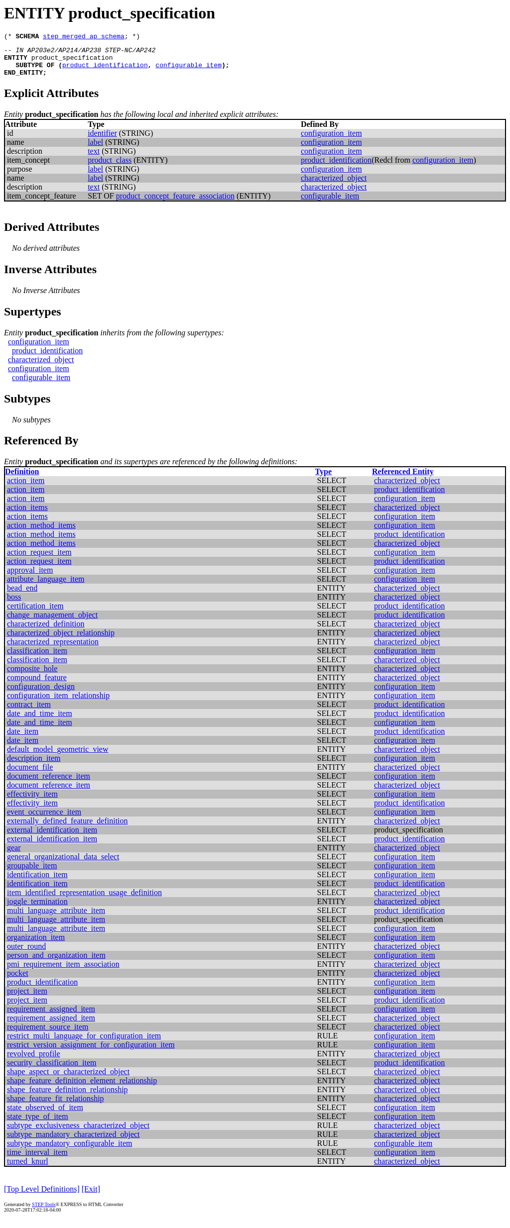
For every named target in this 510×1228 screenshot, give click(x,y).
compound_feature (37, 685)
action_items (27, 515)
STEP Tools (43, 1212)
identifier (102, 140)
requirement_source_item (48, 1034)
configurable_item (188, 70)
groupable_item (32, 873)
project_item (27, 998)
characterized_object (334, 185)
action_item (26, 488)
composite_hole (32, 676)
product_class (109, 167)
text (94, 158)
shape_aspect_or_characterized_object (68, 1079)
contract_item (29, 712)
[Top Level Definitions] (42, 1196)
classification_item (37, 658)
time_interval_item (37, 1159)
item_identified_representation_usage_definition (84, 900)
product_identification (105, 70)
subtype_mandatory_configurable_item (69, 1150)
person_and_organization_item (56, 962)
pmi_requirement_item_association (63, 971)
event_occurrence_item (44, 819)
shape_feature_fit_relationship (55, 1106)
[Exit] (91, 1196)
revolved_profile (33, 1061)
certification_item (35, 613)
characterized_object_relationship (61, 640)
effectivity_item (32, 801)
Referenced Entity (403, 479)
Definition (22, 479)
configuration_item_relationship (58, 703)
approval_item (30, 577)
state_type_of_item (37, 1124)
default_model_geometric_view (57, 756)
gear (14, 855)
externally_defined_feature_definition (67, 828)
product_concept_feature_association (175, 203)
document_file (30, 774)
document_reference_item (48, 783)
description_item (34, 765)
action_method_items (41, 532)
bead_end (22, 595)
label (95, 149)
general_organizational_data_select (63, 864)
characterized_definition (45, 631)
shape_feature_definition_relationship (67, 1097)
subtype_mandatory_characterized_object (73, 1141)
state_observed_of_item (45, 1115)
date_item (22, 738)
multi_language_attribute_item (56, 918)
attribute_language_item (46, 586)
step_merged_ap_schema (84, 37)
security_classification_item (52, 1070)
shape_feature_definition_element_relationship (82, 1088)
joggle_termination (37, 909)
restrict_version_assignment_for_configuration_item (91, 1052)
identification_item (37, 882)
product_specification (72, 61)
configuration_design (41, 694)
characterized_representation (53, 649)
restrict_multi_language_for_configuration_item (84, 1043)
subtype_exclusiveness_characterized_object (78, 1132)
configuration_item (331, 140)
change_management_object (52, 622)
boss (14, 604)
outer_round (26, 953)
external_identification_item (52, 837)
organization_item (36, 944)
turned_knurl (27, 1168)
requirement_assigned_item (51, 1016)
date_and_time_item (39, 720)
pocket (17, 980)
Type (323, 479)
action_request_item (39, 559)
